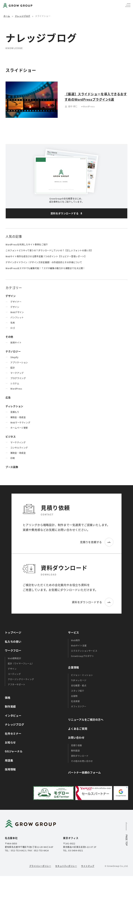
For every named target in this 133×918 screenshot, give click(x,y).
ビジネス (11, 436)
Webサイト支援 (79, 645)
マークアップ (17, 372)
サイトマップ (87, 865)
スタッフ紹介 (77, 690)
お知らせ (10, 742)
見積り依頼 (76, 745)
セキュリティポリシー (66, 865)
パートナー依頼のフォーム (84, 772)
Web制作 (75, 640)
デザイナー (15, 301)
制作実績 (10, 706)
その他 (9, 336)
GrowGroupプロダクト (82, 655)
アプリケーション (19, 362)
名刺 (12, 322)
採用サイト (15, 342)
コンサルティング (19, 447)
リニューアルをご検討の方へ (85, 719)
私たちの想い (13, 641)
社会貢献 (75, 701)
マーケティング (18, 442)
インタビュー (13, 715)
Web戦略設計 (14, 658)
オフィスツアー (78, 706)
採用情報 (10, 769)
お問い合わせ (76, 737)
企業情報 (73, 667)
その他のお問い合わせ (82, 761)
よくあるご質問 (77, 728)
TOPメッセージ (78, 680)
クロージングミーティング (21, 679)
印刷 (12, 458)
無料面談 (75, 750)
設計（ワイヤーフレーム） (21, 663)
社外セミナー (13, 733)
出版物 (74, 695)
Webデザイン (17, 312)
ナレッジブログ (22, 15)
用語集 (9, 760)
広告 (8, 397)
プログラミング (18, 378)
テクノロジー (13, 351)
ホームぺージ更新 (19, 427)
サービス (73, 632)
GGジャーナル (13, 751)
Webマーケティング (20, 422)
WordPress (16, 388)
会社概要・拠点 (78, 685)
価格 (7, 697)
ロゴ (12, 327)
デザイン (11, 296)
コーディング (14, 673)
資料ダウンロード (80, 755)
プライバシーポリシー (40, 865)
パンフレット (17, 317)
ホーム (6, 15)
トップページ (13, 632)
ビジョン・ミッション (82, 674)
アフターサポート (16, 684)
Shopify (14, 357)
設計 (12, 367)
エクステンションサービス (84, 650)
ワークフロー (13, 650)
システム (14, 383)
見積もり (14, 411)
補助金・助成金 (18, 417)
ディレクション (14, 406)
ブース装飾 (12, 467)
